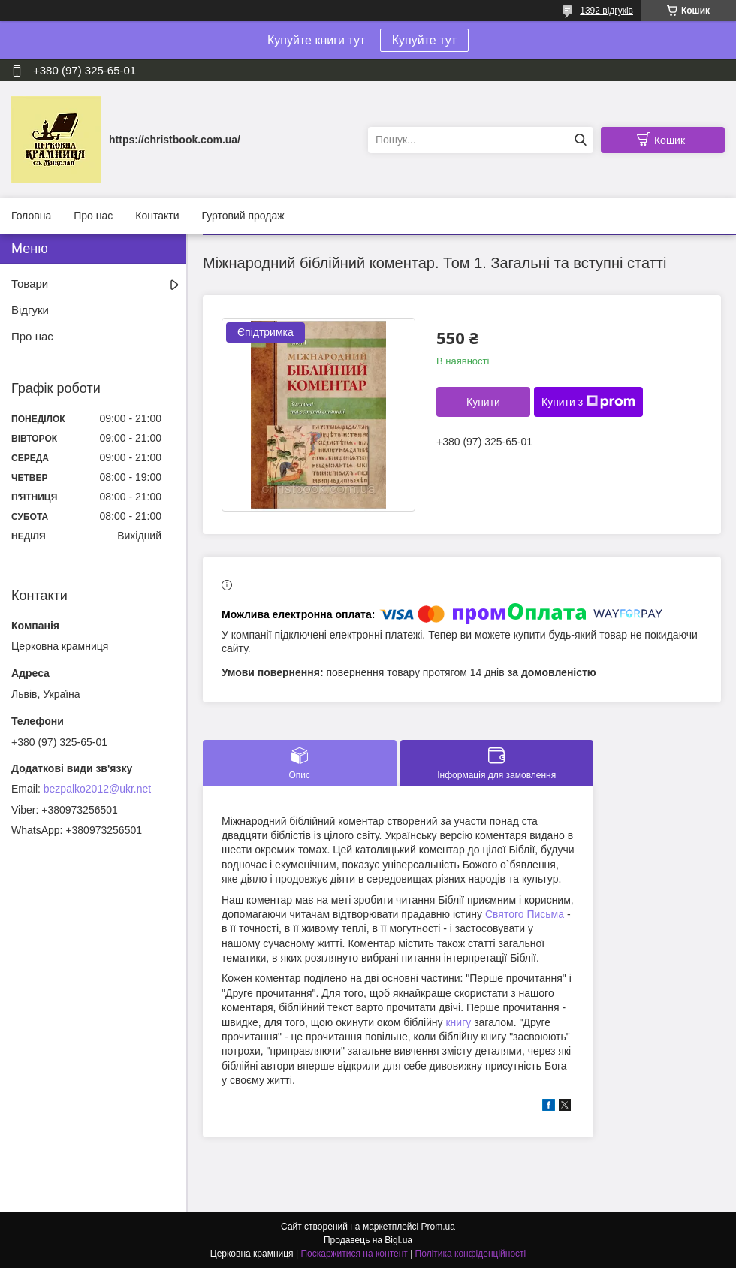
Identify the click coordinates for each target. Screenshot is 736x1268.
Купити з (588, 402)
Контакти (157, 216)
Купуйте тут (424, 40)
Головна (31, 216)
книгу (458, 1022)
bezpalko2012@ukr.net (97, 789)
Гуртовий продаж (242, 216)
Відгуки (30, 309)
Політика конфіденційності (470, 1253)
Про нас (93, 216)
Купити (483, 402)
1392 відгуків (606, 10)
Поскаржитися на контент (353, 1253)
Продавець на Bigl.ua (368, 1240)
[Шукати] (580, 140)
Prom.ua (438, 1226)
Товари (29, 283)
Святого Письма (524, 914)
